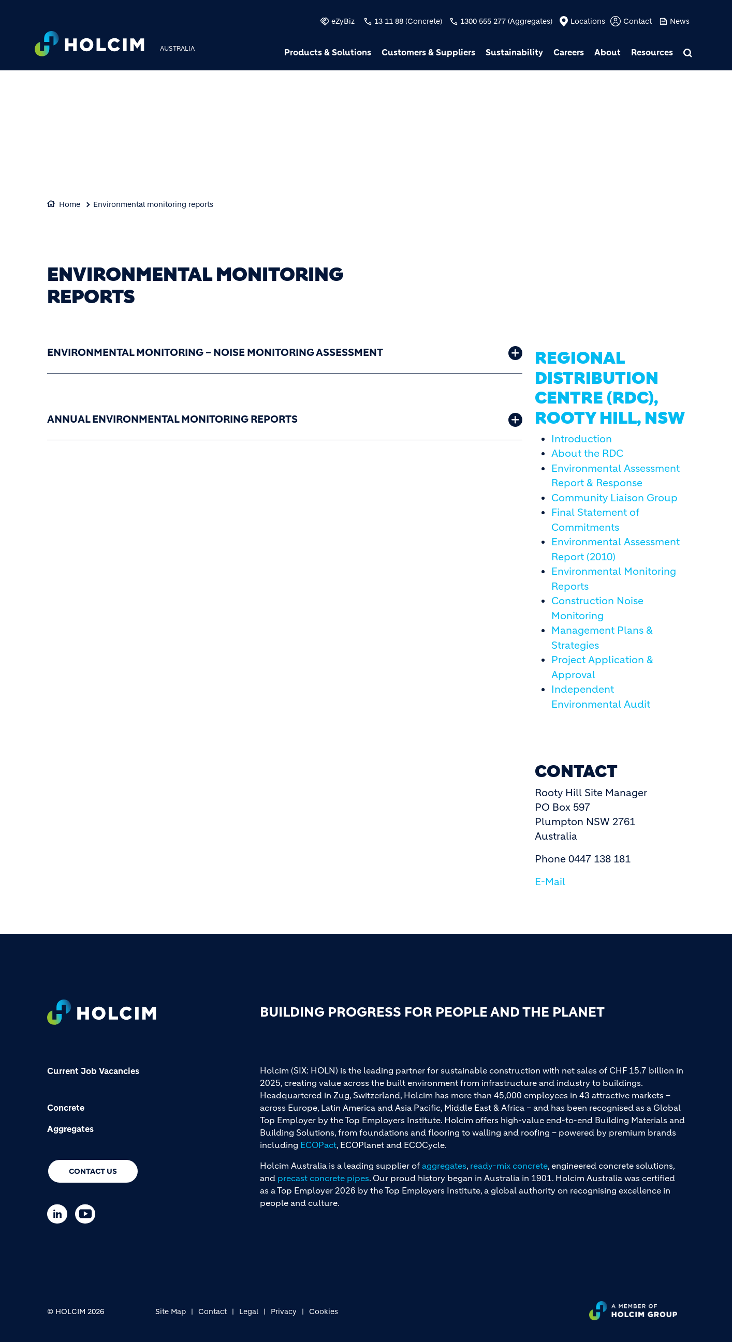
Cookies (323, 1311)
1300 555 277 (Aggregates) (506, 21)
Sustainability (514, 52)
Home (69, 204)
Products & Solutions (327, 52)
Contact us (93, 1171)
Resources (652, 52)
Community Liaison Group (614, 498)
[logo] (89, 45)
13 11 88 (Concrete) (408, 21)
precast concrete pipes (323, 1178)
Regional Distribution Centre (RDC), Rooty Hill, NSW (610, 388)
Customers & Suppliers (428, 52)
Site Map (170, 1311)
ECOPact (318, 1145)
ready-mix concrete (509, 1165)
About (607, 52)
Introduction (581, 439)
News (680, 21)
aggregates (444, 1165)
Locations (587, 21)
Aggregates (70, 1129)
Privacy (284, 1311)
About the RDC (587, 453)
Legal (248, 1311)
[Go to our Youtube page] (87, 1214)
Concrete (65, 1107)
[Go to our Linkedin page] (59, 1214)
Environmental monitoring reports (153, 204)
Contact (637, 21)
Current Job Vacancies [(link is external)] (93, 1071)
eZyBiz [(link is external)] (343, 21)
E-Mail (550, 882)
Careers (568, 52)
